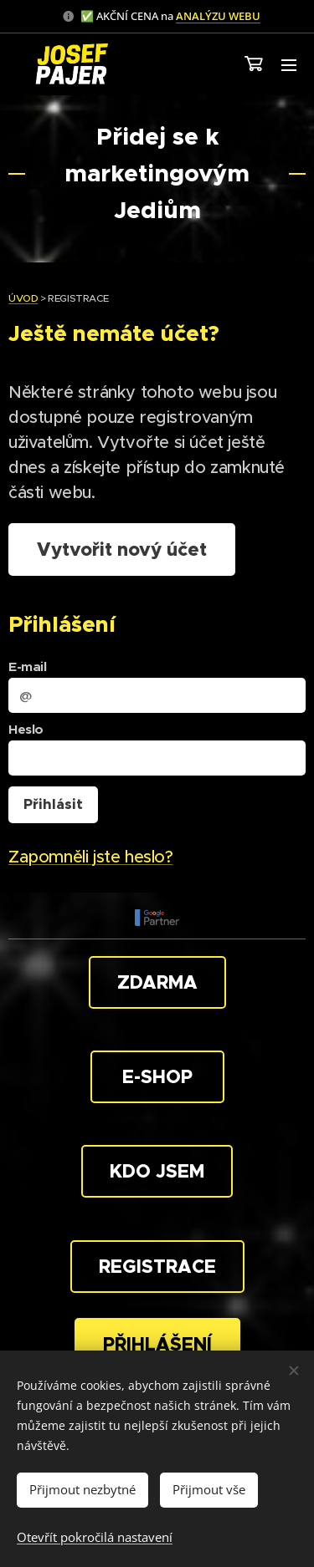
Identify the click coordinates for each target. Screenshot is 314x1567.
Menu (288, 65)
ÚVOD (23, 298)
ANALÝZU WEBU (218, 15)
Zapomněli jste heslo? (90, 857)
